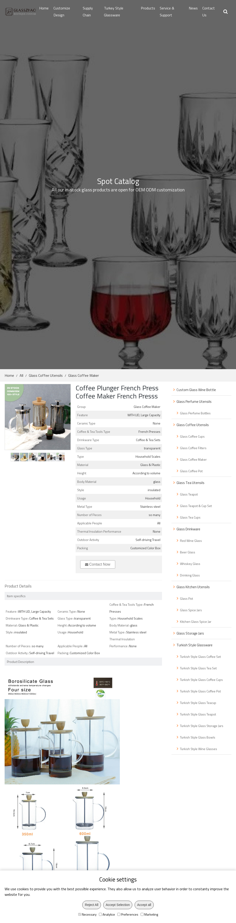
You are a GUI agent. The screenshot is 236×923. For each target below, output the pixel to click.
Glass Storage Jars (190, 633)
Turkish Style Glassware (194, 645)
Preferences (127, 914)
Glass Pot (186, 598)
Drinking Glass (190, 575)
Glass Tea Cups (190, 517)
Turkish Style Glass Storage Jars (201, 725)
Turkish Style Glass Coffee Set (200, 656)
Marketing (149, 914)
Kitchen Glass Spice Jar (195, 621)
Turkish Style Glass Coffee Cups (201, 679)
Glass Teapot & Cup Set (196, 505)
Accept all (144, 905)
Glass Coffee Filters (193, 447)
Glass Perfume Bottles (195, 413)
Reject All (91, 905)
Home (44, 8)
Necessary (87, 914)
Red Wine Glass (191, 540)
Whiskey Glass (190, 563)
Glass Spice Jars (191, 610)
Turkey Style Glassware (113, 11)
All (21, 375)
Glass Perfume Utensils (194, 401)
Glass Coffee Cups (192, 436)
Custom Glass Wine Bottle (196, 389)
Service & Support (167, 11)
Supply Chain (88, 11)
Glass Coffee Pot (191, 471)
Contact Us (208, 11)
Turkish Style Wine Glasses (198, 748)
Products (148, 8)
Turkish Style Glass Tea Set (198, 668)
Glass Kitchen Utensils (193, 587)
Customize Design (61, 11)
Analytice (107, 914)
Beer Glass (187, 552)
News (193, 8)
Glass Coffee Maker (83, 375)
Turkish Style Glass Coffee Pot (200, 691)
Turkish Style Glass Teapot (198, 714)
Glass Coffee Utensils (46, 375)
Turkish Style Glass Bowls (197, 737)
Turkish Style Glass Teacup (198, 702)
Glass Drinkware (188, 529)
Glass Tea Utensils (190, 482)
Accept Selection (118, 905)
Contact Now (97, 564)
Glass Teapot (189, 494)
